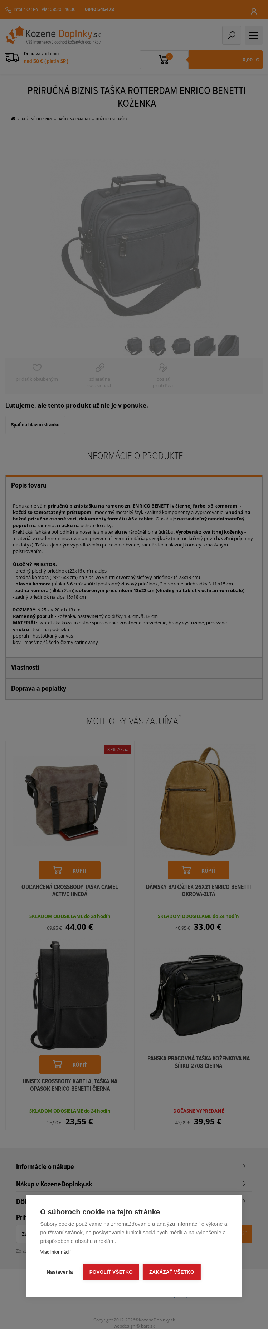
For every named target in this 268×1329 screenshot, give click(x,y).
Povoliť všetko (111, 1272)
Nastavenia (60, 1272)
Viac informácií (55, 1252)
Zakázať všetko (171, 1272)
